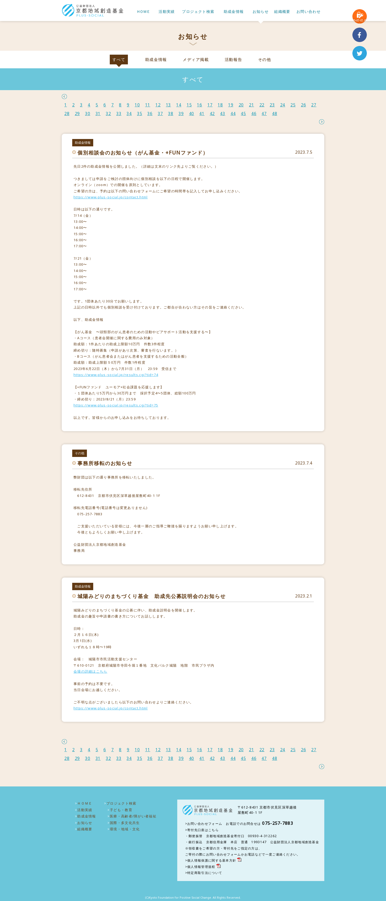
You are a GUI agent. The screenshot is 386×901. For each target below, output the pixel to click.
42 (212, 113)
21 (251, 105)
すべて (119, 59)
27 (313, 105)
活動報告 (233, 59)
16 (199, 105)
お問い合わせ (308, 12)
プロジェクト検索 (198, 12)
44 (233, 113)
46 (254, 113)
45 (243, 113)
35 (139, 113)
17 (210, 105)
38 (170, 113)
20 (241, 105)
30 (87, 113)
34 (129, 113)
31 (98, 113)
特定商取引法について (204, 873)
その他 (264, 59)
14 (178, 105)
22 (262, 105)
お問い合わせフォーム (204, 823)
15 (189, 105)
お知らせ (261, 12)
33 (119, 113)
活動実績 (167, 12)
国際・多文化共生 (125, 822)
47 (264, 113)
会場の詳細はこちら (90, 671)
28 (67, 113)
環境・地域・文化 (125, 829)
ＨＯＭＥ (143, 12)
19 (230, 105)
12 (158, 105)
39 (181, 113)
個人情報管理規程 (201, 866)
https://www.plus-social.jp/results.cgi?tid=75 (116, 405)
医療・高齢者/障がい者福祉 (133, 816)
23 (272, 105)
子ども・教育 (121, 809)
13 (168, 105)
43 (222, 113)
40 (191, 113)
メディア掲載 (196, 59)
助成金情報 (234, 12)
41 (202, 113)
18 (220, 105)
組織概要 (282, 12)
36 (150, 113)
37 (160, 113)
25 (293, 105)
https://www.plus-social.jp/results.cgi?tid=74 (116, 374)
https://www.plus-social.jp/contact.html (111, 197)
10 (137, 105)
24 (282, 105)
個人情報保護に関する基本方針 (211, 860)
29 (77, 113)
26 (303, 105)
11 (147, 105)
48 (274, 113)
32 (108, 113)
